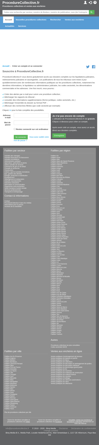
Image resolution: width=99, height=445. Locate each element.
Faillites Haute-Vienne (58, 233)
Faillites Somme (56, 312)
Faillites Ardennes (57, 166)
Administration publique (13, 161)
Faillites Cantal (56, 181)
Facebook (58, 422)
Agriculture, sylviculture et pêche (16, 163)
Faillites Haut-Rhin (57, 221)
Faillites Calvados (57, 179)
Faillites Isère (55, 248)
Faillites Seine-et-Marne (59, 307)
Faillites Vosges (56, 330)
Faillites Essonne (57, 204)
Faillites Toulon (10, 405)
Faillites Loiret (55, 260)
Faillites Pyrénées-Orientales (61, 298)
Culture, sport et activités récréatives (17, 172)
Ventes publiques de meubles (61, 376)
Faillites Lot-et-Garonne (59, 264)
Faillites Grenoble (10, 369)
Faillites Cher (55, 186)
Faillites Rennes (10, 398)
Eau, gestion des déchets (13, 174)
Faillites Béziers (10, 360)
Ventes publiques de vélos (60, 382)
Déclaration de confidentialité (83, 428)
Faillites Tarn (55, 314)
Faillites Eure (55, 206)
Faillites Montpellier (11, 382)
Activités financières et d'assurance (17, 157)
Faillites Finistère (56, 210)
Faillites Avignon (10, 358)
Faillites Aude (55, 172)
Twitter (27, 422)
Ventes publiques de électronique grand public (66, 367)
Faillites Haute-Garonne (59, 224)
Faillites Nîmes (10, 391)
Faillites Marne (56, 271)
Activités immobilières (12, 159)
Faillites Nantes (10, 387)
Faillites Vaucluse (57, 325)
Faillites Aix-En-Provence (13, 356)
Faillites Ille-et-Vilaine (58, 242)
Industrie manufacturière (13, 181)
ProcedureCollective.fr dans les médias (18, 203)
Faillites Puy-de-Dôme (58, 294)
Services (22, 26)
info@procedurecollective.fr (17, 428)
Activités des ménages (12, 156)
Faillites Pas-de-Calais (58, 293)
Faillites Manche (56, 269)
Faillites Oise (55, 287)
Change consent (51, 430)
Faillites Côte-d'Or (57, 192)
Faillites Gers (55, 213)
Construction (9, 170)
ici (10, 110)
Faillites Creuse (56, 195)
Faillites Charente (57, 183)
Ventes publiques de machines (61, 371)
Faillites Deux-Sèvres (58, 197)
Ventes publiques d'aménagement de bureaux (66, 356)
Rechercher (55, 20)
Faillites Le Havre (10, 371)
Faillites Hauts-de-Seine (59, 239)
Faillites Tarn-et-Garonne (59, 316)
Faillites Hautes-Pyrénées (59, 237)
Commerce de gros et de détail (15, 166)
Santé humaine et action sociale (15, 188)
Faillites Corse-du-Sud (58, 190)
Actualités (9, 26)
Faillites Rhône (56, 300)
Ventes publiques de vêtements (61, 383)
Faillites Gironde (56, 215)
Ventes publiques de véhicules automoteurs (66, 380)
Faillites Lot (55, 262)
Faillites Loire (55, 257)
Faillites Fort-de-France (12, 367)
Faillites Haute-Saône (58, 230)
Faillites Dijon (9, 365)
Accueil (8, 20)
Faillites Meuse (56, 278)
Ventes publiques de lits (59, 369)
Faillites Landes (56, 253)
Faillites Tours (9, 409)
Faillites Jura (55, 249)
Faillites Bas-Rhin (57, 175)
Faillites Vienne (56, 329)
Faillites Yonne (56, 332)
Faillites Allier (55, 159)
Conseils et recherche (12, 168)
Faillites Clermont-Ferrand (13, 364)
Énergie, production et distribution (16, 175)
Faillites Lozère (56, 266)
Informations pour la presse (14, 205)
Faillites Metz (9, 380)
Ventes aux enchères (74, 20)
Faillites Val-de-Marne (58, 321)
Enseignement (9, 177)
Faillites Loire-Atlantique (59, 258)
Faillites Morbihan (57, 280)
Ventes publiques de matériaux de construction (67, 373)
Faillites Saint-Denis (11, 400)
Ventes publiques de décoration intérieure (65, 365)
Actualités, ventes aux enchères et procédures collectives (79, 421)
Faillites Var (55, 323)
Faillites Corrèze (56, 188)
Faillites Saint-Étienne (12, 401)
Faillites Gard (55, 212)
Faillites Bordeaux (11, 362)
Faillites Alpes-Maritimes (59, 163)
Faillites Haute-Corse (58, 222)
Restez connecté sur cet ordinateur (32, 129)
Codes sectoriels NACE (59, 347)
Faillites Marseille (10, 378)
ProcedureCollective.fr (21, 3)
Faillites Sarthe (56, 303)
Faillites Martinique (57, 273)
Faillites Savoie (56, 305)
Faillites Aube (55, 170)
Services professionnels (13, 190)
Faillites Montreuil (10, 383)
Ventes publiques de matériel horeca (63, 374)
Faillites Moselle (56, 282)
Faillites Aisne (55, 157)
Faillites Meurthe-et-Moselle (60, 276)
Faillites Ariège (56, 168)
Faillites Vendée (56, 327)
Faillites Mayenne (57, 275)
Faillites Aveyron (56, 174)
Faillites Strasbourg (11, 403)
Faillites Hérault (56, 240)
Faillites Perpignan (11, 394)
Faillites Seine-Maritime (59, 309)
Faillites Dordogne (57, 199)
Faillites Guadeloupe (58, 217)
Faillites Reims (10, 396)
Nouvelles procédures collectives (31, 20)
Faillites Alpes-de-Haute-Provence (62, 161)
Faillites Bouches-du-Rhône (60, 177)
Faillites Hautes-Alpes (58, 235)
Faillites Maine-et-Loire (58, 267)
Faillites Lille (9, 373)
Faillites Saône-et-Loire (59, 302)
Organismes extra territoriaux (14, 186)
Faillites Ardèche (56, 165)
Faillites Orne (55, 289)
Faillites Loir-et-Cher (58, 255)
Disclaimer (63, 428)
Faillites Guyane (56, 219)
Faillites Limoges (10, 374)
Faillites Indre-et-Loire (58, 246)
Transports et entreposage (14, 192)
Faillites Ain (55, 156)
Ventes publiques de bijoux (60, 360)
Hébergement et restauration (14, 179)
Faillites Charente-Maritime (60, 184)
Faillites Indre (55, 244)
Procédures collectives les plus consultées (65, 345)
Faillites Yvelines (56, 334)
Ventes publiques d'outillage (60, 378)
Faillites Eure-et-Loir (58, 208)
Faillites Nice (9, 389)
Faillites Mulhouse (11, 385)
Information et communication (15, 184)
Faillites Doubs (56, 201)
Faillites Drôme (56, 203)
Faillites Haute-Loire (58, 226)
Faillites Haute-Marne (58, 228)
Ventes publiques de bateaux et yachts (64, 358)
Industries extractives (12, 183)
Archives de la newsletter (13, 206)
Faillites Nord (55, 285)
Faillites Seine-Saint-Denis (60, 311)
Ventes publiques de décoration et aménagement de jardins (71, 364)
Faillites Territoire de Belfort (60, 318)
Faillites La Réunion (57, 251)
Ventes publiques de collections (61, 362)
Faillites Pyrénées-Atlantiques (61, 296)
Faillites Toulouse (10, 407)
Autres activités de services (14, 165)
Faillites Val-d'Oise (57, 320)
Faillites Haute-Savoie (58, 231)
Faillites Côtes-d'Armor (58, 194)
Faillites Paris (55, 291)
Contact (7, 201)
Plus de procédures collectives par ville (18, 412)
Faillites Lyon (9, 376)
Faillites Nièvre (56, 284)
